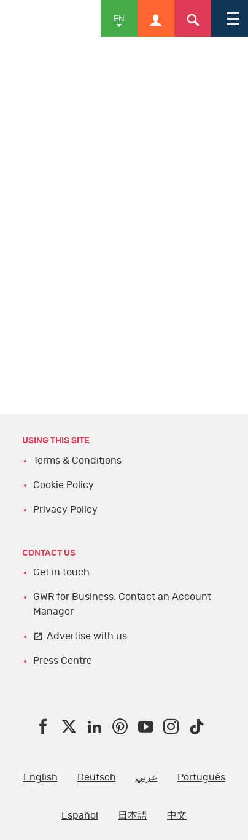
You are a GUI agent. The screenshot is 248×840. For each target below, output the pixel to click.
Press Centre (62, 661)
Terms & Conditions (77, 460)
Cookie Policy (63, 485)
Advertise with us (87, 636)
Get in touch (61, 572)
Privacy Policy (65, 510)
